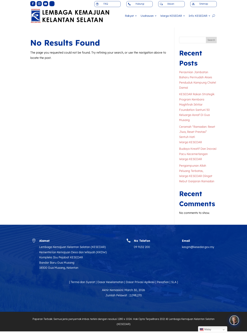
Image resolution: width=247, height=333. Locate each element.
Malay (205, 330)
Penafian (163, 282)
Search (211, 40)
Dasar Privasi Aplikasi (140, 282)
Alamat (44, 241)
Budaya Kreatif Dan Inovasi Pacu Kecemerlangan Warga (197, 154)
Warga (171, 15)
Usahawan (147, 15)
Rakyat (129, 15)
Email (186, 241)
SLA (173, 282)
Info (198, 15)
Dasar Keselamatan (110, 282)
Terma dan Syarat (83, 282)
